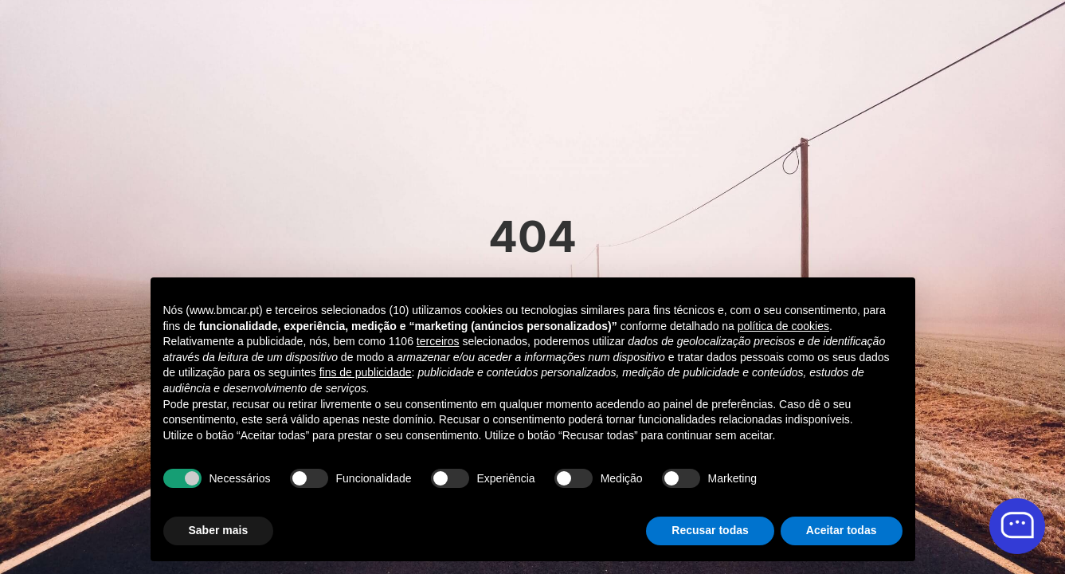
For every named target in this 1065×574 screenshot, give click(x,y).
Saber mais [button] (219, 530)
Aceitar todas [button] (841, 530)
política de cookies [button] (783, 326)
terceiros (438, 341)
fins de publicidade (365, 372)
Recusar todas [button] (709, 530)
